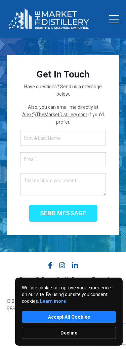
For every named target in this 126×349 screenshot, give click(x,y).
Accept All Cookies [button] (69, 317)
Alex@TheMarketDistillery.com (54, 114)
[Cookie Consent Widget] (69, 312)
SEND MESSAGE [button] (63, 213)
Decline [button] (68, 333)
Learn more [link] (53, 301)
